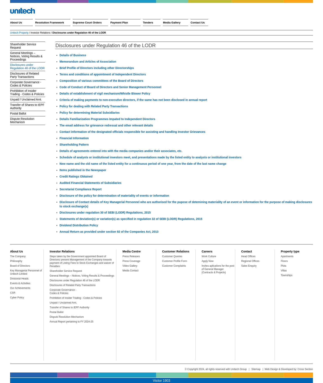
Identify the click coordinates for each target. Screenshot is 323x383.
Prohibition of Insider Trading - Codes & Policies (27, 92)
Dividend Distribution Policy (79, 225)
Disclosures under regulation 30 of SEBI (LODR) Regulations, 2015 (105, 212)
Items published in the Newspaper (83, 170)
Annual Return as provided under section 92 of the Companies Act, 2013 (109, 231)
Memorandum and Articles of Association (88, 61)
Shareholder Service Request (23, 46)
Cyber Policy (17, 297)
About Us (16, 22)
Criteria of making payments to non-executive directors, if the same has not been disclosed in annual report (133, 100)
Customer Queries (172, 256)
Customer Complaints (174, 265)
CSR (12, 292)
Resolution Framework (49, 22)
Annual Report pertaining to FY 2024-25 (71, 321)
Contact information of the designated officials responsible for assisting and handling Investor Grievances (132, 131)
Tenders (148, 22)
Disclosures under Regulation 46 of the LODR (27, 66)
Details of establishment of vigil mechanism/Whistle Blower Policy (105, 93)
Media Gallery (171, 22)
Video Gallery (130, 265)
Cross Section (305, 369)
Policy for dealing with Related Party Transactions (94, 106)
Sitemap (256, 369)
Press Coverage (131, 261)
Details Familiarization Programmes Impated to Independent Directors (107, 119)
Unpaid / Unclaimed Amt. (26, 99)
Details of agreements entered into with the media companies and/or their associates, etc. (121, 151)
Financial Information (74, 138)
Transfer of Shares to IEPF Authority (27, 106)
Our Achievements (20, 288)
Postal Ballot (18, 113)
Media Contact (130, 270)
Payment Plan (119, 22)
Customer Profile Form (174, 261)
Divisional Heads (19, 278)
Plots (283, 265)
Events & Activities (20, 283)
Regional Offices (250, 261)
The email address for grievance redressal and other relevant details (106, 125)
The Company (18, 256)
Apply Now (207, 261)
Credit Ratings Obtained (76, 176)
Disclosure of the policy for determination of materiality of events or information (114, 195)
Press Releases (131, 256)
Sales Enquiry (248, 265)
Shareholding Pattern (74, 144)
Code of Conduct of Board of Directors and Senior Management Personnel (110, 87)
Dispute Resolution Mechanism (22, 120)
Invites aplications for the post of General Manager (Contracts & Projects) (218, 269)
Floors (284, 261)
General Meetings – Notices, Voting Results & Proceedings (26, 56)
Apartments (287, 256)
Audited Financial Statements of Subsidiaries (90, 182)
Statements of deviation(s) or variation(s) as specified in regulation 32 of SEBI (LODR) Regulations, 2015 (131, 219)
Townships (286, 275)
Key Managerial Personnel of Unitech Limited (26, 272)
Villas (284, 270)
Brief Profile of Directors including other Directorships (97, 68)
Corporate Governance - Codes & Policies (25, 84)
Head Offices (248, 256)
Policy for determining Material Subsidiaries (90, 112)
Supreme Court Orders (87, 22)
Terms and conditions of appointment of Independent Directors (103, 74)
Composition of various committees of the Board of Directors (101, 80)
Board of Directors (20, 265)
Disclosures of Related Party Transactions (24, 75)
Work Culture (209, 256)
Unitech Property (19, 32)
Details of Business (73, 55)
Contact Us (198, 22)
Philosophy (16, 261)
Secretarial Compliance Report (81, 189)
